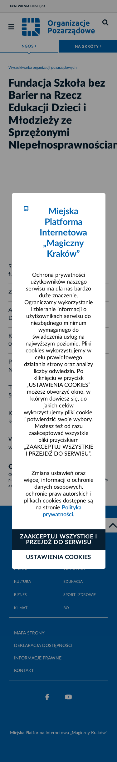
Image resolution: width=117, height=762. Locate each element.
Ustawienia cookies (58, 557)
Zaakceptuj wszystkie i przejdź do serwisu (58, 539)
